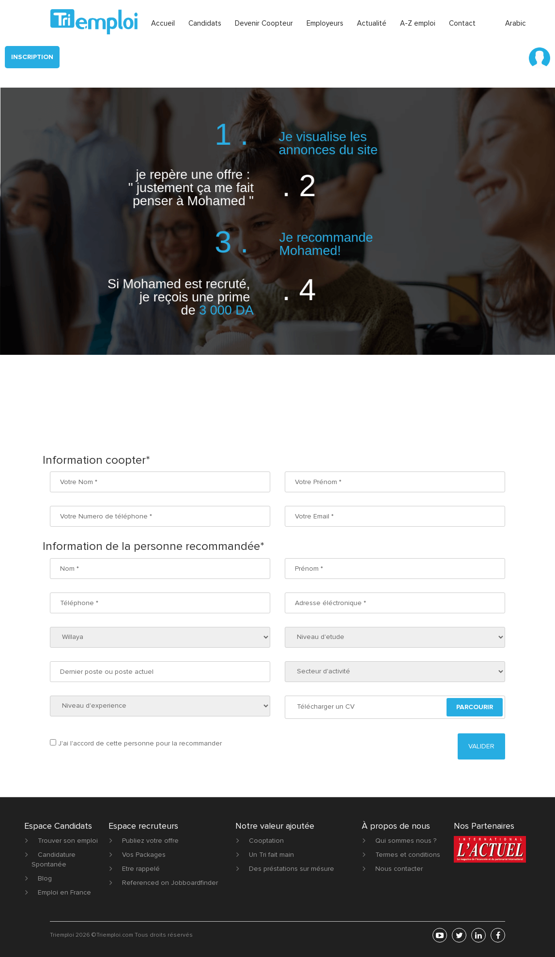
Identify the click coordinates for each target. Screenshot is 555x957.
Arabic (515, 23)
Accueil (163, 23)
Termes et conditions (407, 855)
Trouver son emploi (68, 840)
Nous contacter (399, 869)
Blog (45, 878)
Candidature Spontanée (53, 859)
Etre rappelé (141, 869)
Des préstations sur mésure (291, 869)
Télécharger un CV (326, 706)
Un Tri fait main (271, 855)
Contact (462, 23)
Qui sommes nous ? (405, 840)
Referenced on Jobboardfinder (170, 883)
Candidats (204, 23)
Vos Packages (144, 855)
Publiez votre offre (150, 840)
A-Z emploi (417, 23)
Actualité (371, 23)
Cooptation (266, 840)
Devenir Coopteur (264, 23)
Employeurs (325, 23)
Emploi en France (64, 892)
